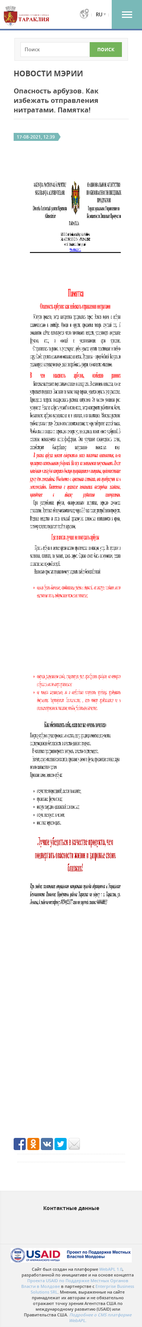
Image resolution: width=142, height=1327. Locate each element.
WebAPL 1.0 (110, 1269)
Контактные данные (71, 1208)
